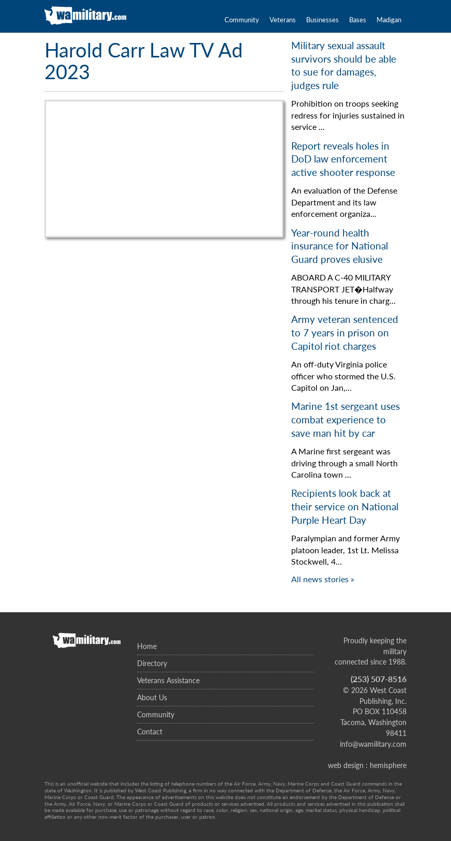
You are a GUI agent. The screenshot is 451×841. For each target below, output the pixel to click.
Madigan (389, 19)
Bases (357, 19)
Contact (149, 731)
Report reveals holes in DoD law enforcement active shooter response (343, 159)
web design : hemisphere (367, 765)
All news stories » (322, 579)
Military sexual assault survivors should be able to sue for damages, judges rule (343, 65)
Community (241, 19)
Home (147, 646)
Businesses (322, 19)
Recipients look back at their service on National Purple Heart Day (344, 506)
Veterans (282, 19)
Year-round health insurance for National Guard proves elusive (339, 246)
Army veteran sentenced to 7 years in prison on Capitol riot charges (344, 332)
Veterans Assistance (168, 680)
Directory (152, 663)
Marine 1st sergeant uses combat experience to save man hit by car (345, 419)
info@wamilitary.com (373, 744)
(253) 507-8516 (379, 679)
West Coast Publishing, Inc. (383, 695)
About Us (152, 697)
